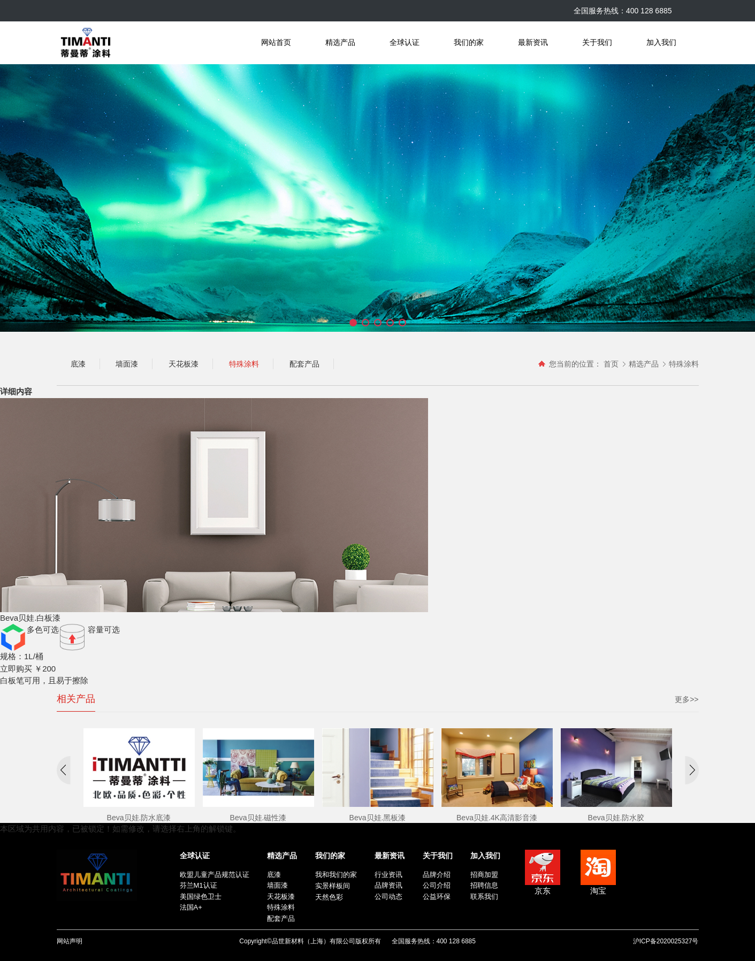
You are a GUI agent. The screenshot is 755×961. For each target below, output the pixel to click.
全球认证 (405, 43)
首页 (611, 364)
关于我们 (597, 43)
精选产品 (340, 43)
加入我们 (661, 43)
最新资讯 (533, 43)
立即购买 (16, 668)
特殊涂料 (684, 364)
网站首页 (276, 43)
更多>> (686, 699)
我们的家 (469, 43)
